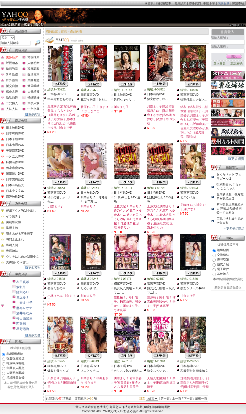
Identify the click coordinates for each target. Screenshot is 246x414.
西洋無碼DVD (15, 196)
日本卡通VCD (15, 145)
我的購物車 (163, 3)
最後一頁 (201, 398)
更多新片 (12, 57)
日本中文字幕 (15, 191)
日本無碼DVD (15, 127)
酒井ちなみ (24, 313)
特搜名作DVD (15, 162)
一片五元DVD (15, 156)
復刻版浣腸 (13, 222)
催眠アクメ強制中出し (21, 210)
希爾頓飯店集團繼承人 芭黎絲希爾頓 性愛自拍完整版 (230, 209)
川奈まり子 (24, 303)
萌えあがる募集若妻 (19, 233)
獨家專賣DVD (15, 168)
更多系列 (34, 268)
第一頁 (165, 398)
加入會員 (220, 63)
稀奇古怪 (12, 91)
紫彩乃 (20, 287)
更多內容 (34, 114)
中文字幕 (33, 109)
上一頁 (176, 398)
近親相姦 (12, 63)
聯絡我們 (195, 3)
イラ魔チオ (13, 216)
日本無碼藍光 (15, 179)
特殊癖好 (33, 97)
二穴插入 (12, 103)
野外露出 (12, 80)
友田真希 (22, 282)
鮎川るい (22, 292)
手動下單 (209, 3)
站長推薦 (33, 57)
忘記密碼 (237, 63)
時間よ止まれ (15, 239)
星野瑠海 (22, 329)
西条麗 (21, 324)
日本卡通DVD (15, 139)
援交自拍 (12, 86)
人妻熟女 (33, 63)
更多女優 (34, 335)
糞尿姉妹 (12, 251)
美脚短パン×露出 (17, 262)
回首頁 (149, 3)
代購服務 (224, 3)
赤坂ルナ (22, 297)
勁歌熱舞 (12, 97)
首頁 (64, 31)
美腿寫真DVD (15, 150)
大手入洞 (33, 103)
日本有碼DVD (15, 133)
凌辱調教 (33, 68)
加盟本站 (238, 3)
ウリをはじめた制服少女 (22, 256)
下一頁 (188, 398)
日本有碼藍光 (15, 185)
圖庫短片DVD (15, 173)
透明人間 (12, 245)
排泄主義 (12, 228)
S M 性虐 (12, 74)
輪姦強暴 (12, 68)
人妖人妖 (12, 109)
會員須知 (180, 3)
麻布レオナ (24, 308)
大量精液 (33, 91)
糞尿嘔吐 (33, 86)
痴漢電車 (33, 74)
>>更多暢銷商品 (233, 228)
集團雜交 (33, 80)
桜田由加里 (24, 318)
